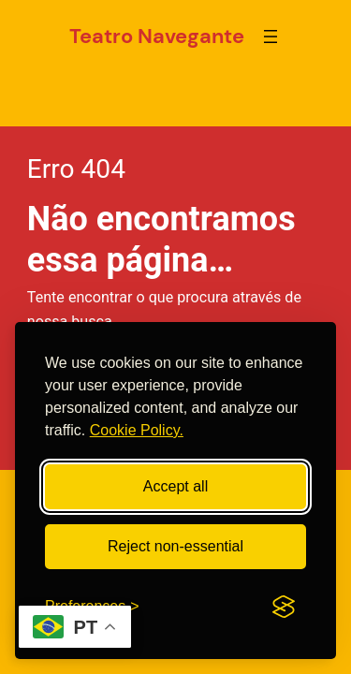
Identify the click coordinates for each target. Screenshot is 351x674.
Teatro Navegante (156, 36)
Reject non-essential (175, 546)
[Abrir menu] (270, 36)
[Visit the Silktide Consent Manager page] (283, 606)
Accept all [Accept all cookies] (175, 486)
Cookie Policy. (136, 430)
